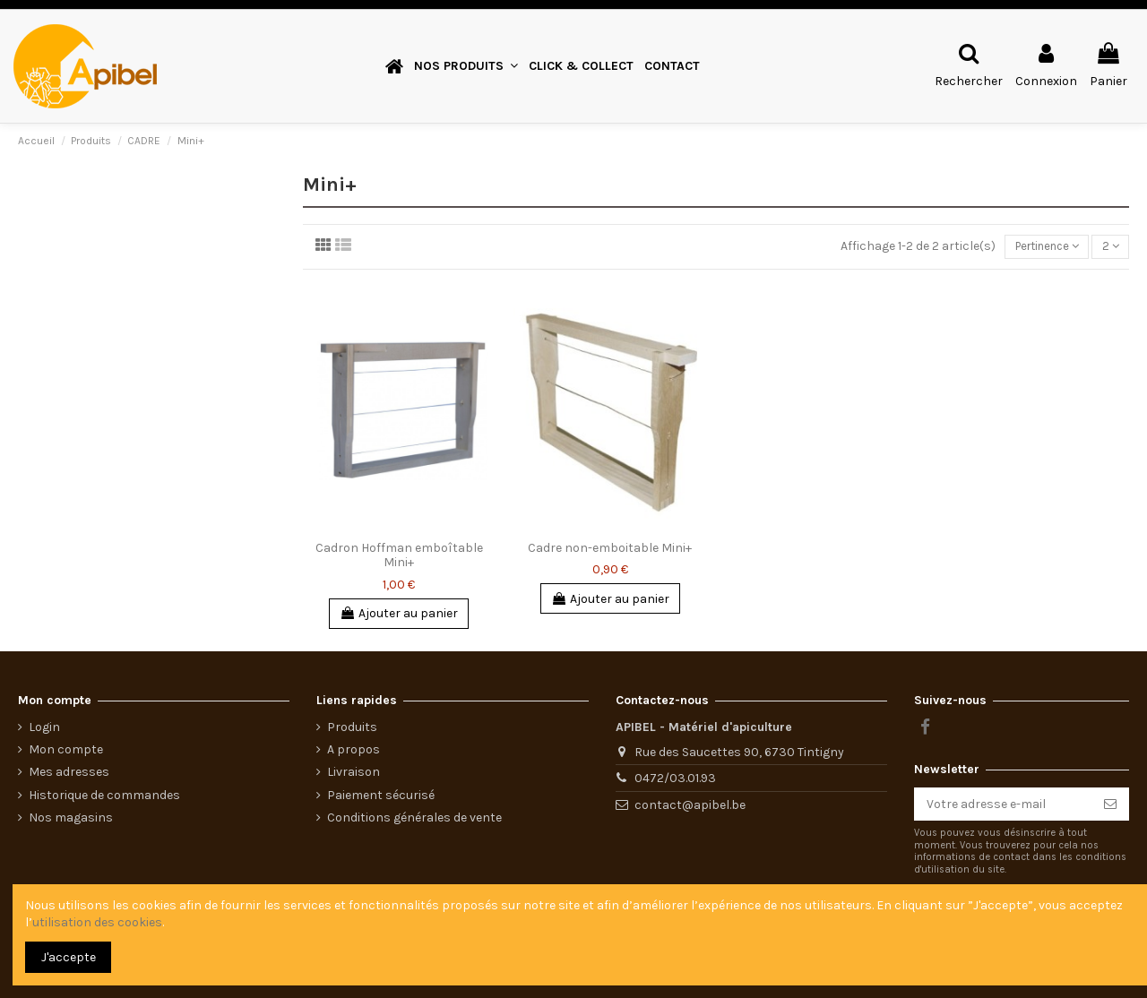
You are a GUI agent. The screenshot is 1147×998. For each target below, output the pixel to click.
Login (44, 727)
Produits (352, 727)
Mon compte (66, 749)
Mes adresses (69, 771)
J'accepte (68, 957)
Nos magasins (71, 817)
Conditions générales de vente (414, 817)
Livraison (353, 771)
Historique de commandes (104, 795)
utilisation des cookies (97, 922)
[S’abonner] (1110, 804)
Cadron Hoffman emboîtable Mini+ (399, 556)
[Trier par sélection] (1038, 248)
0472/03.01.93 (675, 778)
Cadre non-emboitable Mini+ (610, 548)
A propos (353, 749)
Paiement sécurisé (381, 795)
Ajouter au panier (399, 615)
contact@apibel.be (690, 805)
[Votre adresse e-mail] (1002, 804)
